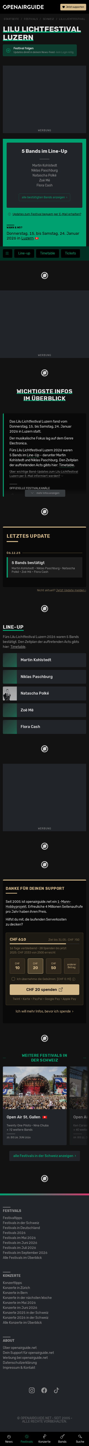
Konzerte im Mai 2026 (19, 1303)
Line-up (24, 253)
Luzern (27, 238)
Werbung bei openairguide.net (25, 1358)
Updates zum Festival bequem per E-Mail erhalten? (47, 214)
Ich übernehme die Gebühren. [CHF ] (44, 979)
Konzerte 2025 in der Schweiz (25, 1313)
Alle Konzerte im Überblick (22, 1323)
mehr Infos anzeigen (45, 493)
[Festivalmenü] (7, 253)
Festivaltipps (12, 1218)
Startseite (11, 19)
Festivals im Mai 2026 (19, 1238)
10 (17, 966)
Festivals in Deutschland (21, 1228)
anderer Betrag (71, 966)
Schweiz (48, 19)
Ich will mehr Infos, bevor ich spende (43, 1011)
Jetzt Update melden (70, 590)
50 (53, 966)
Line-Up (33, 455)
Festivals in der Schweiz (21, 1223)
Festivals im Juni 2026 (20, 1243)
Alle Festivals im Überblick (22, 1258)
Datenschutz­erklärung (20, 1363)
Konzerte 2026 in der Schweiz (25, 1318)
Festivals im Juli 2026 (19, 1248)
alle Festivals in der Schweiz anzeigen (43, 1156)
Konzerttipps (12, 1283)
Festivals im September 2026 (25, 1253)
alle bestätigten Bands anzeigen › (44, 197)
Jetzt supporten (73, 7)
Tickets (70, 253)
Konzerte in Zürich (16, 1288)
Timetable (47, 253)
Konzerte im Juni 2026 (20, 1308)
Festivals (31, 19)
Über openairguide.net (20, 1348)
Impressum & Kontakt (19, 1368)
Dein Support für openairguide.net (28, 1353)
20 (35, 966)
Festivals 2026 (14, 1233)
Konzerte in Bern (15, 1293)
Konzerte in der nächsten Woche (27, 1298)
